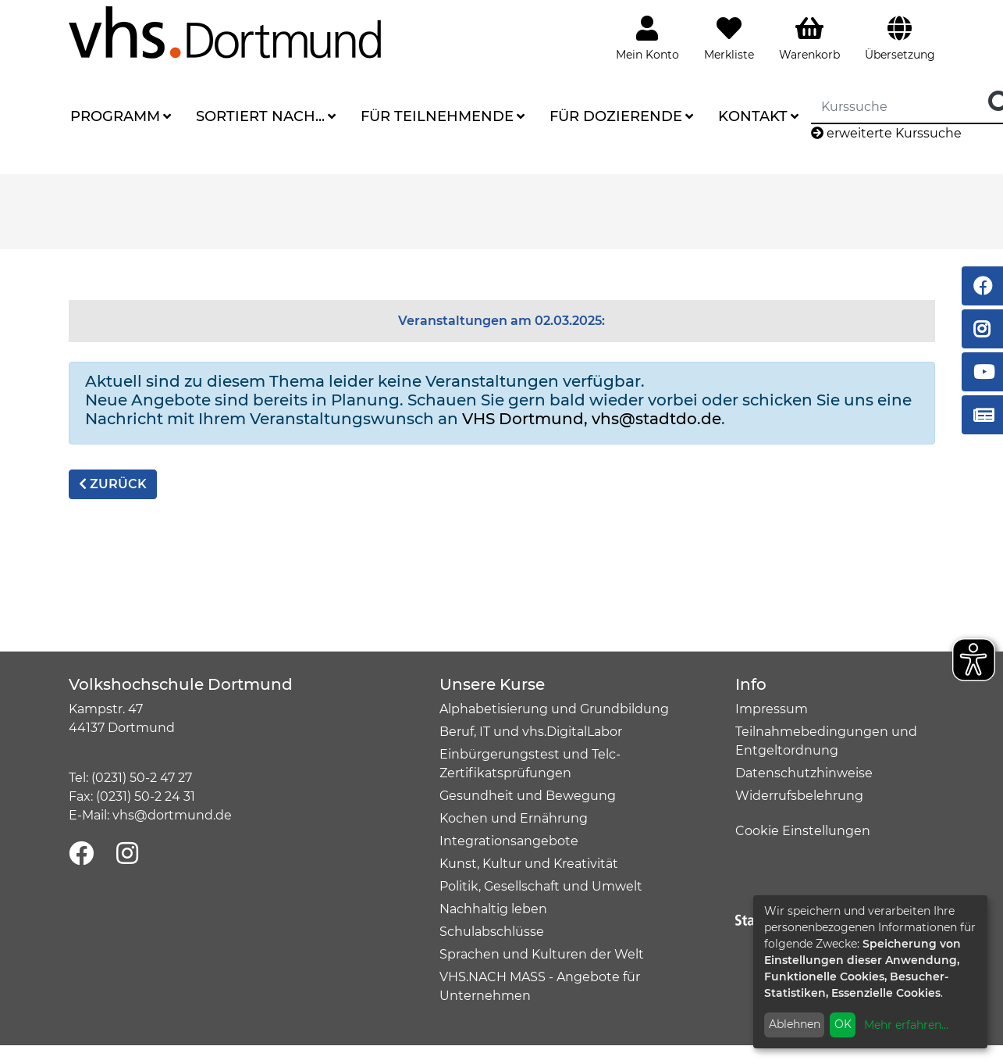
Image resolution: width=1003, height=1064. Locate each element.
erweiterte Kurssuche (886, 133)
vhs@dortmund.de (172, 815)
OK (843, 1024)
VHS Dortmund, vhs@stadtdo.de (591, 418)
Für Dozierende (616, 116)
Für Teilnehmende (437, 116)
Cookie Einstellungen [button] (802, 830)
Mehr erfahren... (906, 1025)
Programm (115, 116)
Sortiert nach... (260, 116)
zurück (113, 484)
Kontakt (753, 116)
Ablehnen (794, 1024)
